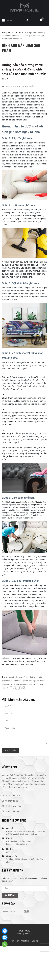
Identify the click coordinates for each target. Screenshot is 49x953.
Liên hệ (35, 941)
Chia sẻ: (5, 688)
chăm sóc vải (9, 677)
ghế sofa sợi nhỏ (22, 677)
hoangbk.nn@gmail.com (16, 844)
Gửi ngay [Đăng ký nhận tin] (10, 895)
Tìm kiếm (15, 941)
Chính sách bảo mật (11, 796)
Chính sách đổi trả (10, 801)
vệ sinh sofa (38, 684)
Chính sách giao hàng (11, 806)
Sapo (30, 934)
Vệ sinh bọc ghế (26, 684)
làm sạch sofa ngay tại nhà (21, 681)
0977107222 (11, 852)
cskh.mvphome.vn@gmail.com (19, 841)
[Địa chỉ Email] (24, 888)
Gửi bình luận (10, 750)
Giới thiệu (25, 941)
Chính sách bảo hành (11, 811)
